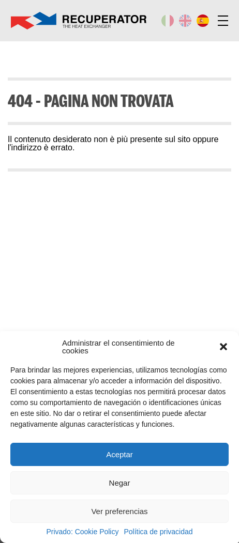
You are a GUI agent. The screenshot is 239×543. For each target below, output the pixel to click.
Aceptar (119, 454)
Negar (119, 482)
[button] (223, 347)
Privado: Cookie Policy (82, 531)
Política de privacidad (158, 531)
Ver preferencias (119, 511)
